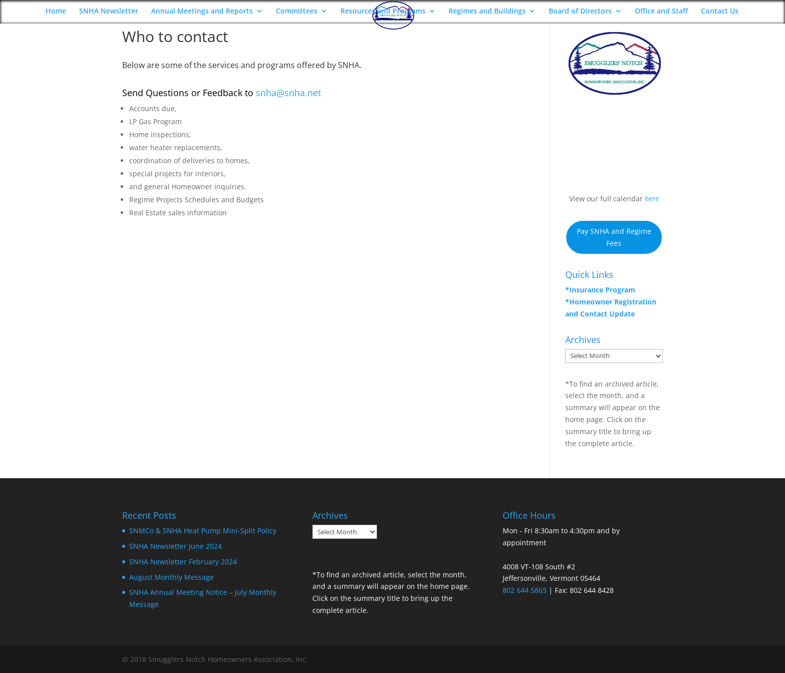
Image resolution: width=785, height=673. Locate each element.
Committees (296, 12)
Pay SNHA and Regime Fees (614, 237)
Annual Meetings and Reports (202, 12)
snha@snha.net (288, 93)
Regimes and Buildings (487, 12)
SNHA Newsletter (108, 12)
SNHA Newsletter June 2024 (175, 546)
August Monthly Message (171, 577)
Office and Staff (661, 12)
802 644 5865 (525, 590)
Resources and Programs (383, 12)
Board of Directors (580, 12)
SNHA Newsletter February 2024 (183, 561)
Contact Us (719, 12)
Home (56, 12)
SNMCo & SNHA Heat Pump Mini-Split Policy (202, 530)
